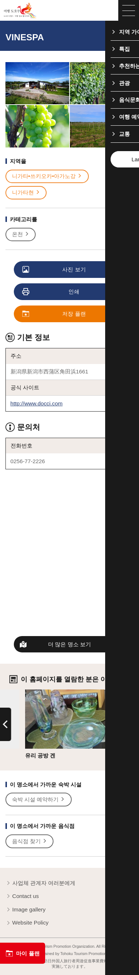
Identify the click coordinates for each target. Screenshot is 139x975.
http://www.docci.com (37, 403)
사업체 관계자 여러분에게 (40, 883)
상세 (30, 692)
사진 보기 (54, 269)
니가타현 (26, 192)
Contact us (22, 896)
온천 (20, 234)
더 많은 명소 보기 (69, 644)
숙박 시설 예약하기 (38, 799)
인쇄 (51, 291)
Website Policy (26, 922)
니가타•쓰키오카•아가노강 (47, 176)
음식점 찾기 (30, 841)
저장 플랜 (54, 314)
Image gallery (25, 909)
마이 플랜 (22, 953)
